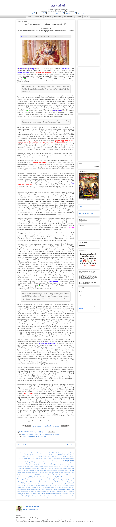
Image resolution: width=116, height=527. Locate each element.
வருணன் (55, 489)
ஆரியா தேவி (48, 454)
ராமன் (58, 487)
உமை (43, 456)
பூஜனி (51, 483)
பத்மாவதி (45, 478)
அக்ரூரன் (24, 452)
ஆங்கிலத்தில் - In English (51, 426)
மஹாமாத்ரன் (41, 485)
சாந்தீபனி (56, 466)
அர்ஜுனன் (31, 454)
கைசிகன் (63, 462)
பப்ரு (53, 478)
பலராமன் (21, 480)
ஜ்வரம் (66, 470)
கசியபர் (27, 458)
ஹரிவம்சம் (58, 5)
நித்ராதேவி (30, 478)
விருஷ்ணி (59, 491)
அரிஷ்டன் (19, 454)
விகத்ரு (23, 491)
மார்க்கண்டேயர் (63, 485)
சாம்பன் (61, 466)
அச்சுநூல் (78, 16)
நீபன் (35, 478)
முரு (24, 487)
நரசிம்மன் (25, 434)
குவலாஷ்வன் (54, 462)
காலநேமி (42, 461)
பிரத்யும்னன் (56, 480)
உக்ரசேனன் (70, 454)
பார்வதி (44, 480)
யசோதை (39, 487)
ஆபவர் (40, 454)
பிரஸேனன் (46, 482)
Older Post (70, 445)
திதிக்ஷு (56, 472)
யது (43, 487)
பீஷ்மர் (40, 483)
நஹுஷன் (52, 476)
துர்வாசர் (50, 474)
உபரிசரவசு (38, 456)
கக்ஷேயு (19, 458)
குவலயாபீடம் (47, 462)
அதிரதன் (57, 452)
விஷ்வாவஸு (29, 493)
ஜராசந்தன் (43, 470)
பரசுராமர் (63, 478)
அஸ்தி (36, 454)
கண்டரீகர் (32, 458)
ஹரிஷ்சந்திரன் (28, 496)
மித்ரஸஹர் (71, 485)
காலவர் (55, 461)
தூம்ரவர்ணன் (62, 474)
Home (46, 445)
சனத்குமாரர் (26, 466)
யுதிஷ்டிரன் (51, 487)
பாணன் (31, 480)
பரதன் (67, 478)
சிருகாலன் (34, 468)
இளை (65, 454)
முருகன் (28, 487)
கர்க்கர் (72, 458)
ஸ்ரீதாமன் (45, 495)
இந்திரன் (60, 455)
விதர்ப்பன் (33, 491)
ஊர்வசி (56, 456)
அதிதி (52, 452)
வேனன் (43, 493)
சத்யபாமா (52, 464)
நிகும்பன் (19, 478)
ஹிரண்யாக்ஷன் (45, 496)
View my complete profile (30, 509)
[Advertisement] (89, 43)
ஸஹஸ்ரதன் (39, 495)
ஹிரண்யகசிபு (54, 434)
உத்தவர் (33, 456)
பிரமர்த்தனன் (71, 480)
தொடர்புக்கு (80, 13)
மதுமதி (28, 485)
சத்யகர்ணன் (40, 464)
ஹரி (73, 495)
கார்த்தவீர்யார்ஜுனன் (35, 461)
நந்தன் (31, 476)
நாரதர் (57, 476)
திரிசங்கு (61, 472)
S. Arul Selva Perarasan (32, 506)
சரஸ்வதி (41, 466)
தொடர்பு (86, 16)
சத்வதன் (63, 464)
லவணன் (33, 489)
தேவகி (19, 476)
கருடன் (68, 458)
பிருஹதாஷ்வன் (21, 483)
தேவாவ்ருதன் (25, 476)
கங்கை (23, 458)
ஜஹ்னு (49, 470)
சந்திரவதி (19, 466)
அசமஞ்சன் (35, 452)
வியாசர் (49, 491)
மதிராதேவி (20, 485)
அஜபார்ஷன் (42, 452)
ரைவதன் (23, 489)
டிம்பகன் (71, 470)
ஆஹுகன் (54, 454)
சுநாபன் (51, 468)
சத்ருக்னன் (58, 464)
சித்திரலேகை (20, 468)
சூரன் (58, 468)
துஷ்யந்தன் (56, 474)
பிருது (68, 482)
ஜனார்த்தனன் (30, 470)
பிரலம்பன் (35, 482)
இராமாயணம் (60, 13)
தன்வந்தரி (34, 472)
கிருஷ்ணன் (68, 461)
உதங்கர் (29, 456)
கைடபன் (67, 462)
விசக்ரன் (27, 491)
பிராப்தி (64, 482)
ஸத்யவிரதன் (20, 495)
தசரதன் (23, 472)
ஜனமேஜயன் (21, 470)
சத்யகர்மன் (46, 464)
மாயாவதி (54, 485)
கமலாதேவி (58, 458)
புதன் (43, 483)
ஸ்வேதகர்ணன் (55, 495)
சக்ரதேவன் (25, 464)
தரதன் (46, 472)
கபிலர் (53, 458)
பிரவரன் (41, 482)
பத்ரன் (50, 478)
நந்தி (35, 476)
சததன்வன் (34, 464)
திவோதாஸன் (32, 474)
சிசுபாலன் (71, 466)
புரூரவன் (47, 483)
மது (25, 485)
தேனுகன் (67, 474)
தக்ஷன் (19, 472)
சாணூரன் (46, 466)
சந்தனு (67, 464)
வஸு (59, 489)
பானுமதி (40, 480)
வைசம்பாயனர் (50, 493)
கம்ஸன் (63, 458)
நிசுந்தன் (25, 478)
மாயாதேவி (48, 485)
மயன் (35, 485)
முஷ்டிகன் (33, 487)
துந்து (36, 474)
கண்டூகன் (46, 458)
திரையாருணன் (20, 474)
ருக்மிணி (71, 487)
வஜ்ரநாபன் (45, 489)
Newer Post (21, 445)
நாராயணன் (64, 476)
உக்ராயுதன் (20, 456)
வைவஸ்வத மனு (59, 493)
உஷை (52, 456)
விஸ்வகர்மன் (36, 493)
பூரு (64, 483)
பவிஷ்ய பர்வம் (33, 434)
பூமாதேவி (59, 483)
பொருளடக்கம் (41, 13)
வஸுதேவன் (65, 489)
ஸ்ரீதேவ (49, 495)
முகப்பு (34, 13)
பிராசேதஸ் (59, 482)
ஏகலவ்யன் (66, 456)
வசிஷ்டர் (38, 489)
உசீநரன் (25, 456)
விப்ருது (44, 491)
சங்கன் (30, 464)
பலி (27, 480)
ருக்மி (66, 487)
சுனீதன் (55, 468)
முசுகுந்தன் (20, 487)
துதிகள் (80, 206)
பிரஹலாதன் (52, 482)
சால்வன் (66, 466)
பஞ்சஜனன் (39, 478)
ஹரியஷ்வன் (20, 496)
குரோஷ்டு (40, 462)
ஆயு (44, 454)
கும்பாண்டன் (33, 462)
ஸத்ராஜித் (27, 495)
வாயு (18, 491)
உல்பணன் (47, 456)
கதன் (50, 458)
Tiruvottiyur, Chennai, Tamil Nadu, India (34, 436)
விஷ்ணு (47, 434)
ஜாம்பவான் (54, 470)
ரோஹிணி (28, 489)
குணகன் (23, 462)
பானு (35, 480)
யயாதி (46, 487)
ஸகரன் (66, 493)
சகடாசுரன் (19, 464)
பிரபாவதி (64, 480)
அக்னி (19, 452)
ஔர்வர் (72, 456)
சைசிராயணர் (67, 468)
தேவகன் (72, 474)
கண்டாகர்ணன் (39, 458)
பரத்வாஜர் (71, 478)
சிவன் (39, 468)
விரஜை (54, 491)
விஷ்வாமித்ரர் (21, 493)
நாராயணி (71, 476)
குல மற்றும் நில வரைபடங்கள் (86, 213)
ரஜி (55, 487)
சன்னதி (31, 466)
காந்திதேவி (26, 461)
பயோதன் (57, 478)
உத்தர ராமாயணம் (70, 13)
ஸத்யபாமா (71, 493)
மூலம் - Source (37, 426)
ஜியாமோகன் (61, 470)
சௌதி (72, 468)
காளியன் (60, 461)
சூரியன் (62, 468)
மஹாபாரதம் (51, 13)
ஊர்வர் (60, 456)
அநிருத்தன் (63, 452)
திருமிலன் (71, 472)
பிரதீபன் (49, 480)
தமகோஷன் (41, 472)
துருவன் (45, 474)
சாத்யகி (51, 466)
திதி (53, 472)
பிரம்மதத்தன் (21, 482)
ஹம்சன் (62, 495)
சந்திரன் (72, 464)
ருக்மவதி (62, 487)
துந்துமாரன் (40, 474)
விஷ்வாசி (71, 491)
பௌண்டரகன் (69, 483)
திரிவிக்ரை (66, 472)
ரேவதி (18, 489)
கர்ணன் (19, 461)
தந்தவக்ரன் (28, 472)
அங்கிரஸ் (30, 452)
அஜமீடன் (47, 452)
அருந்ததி (25, 454)
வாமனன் (71, 489)
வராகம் (50, 489)
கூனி (59, 462)
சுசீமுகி (47, 468)
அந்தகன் (68, 452)
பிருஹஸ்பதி (28, 483)
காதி (23, 461)
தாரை (50, 472)
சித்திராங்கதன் (28, 468)
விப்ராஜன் (39, 491)
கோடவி (72, 462)
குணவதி (28, 462)
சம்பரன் (36, 466)
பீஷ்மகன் (35, 483)
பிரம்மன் (41, 434)
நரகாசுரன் (39, 476)
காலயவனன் (49, 461)
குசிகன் (19, 462)
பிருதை (72, 482)
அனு (73, 452)
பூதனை (55, 483)
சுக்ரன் (43, 468)
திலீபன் (26, 474)
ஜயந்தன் (37, 470)
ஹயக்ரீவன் (68, 495)
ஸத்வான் (33, 495)
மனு (32, 485)
